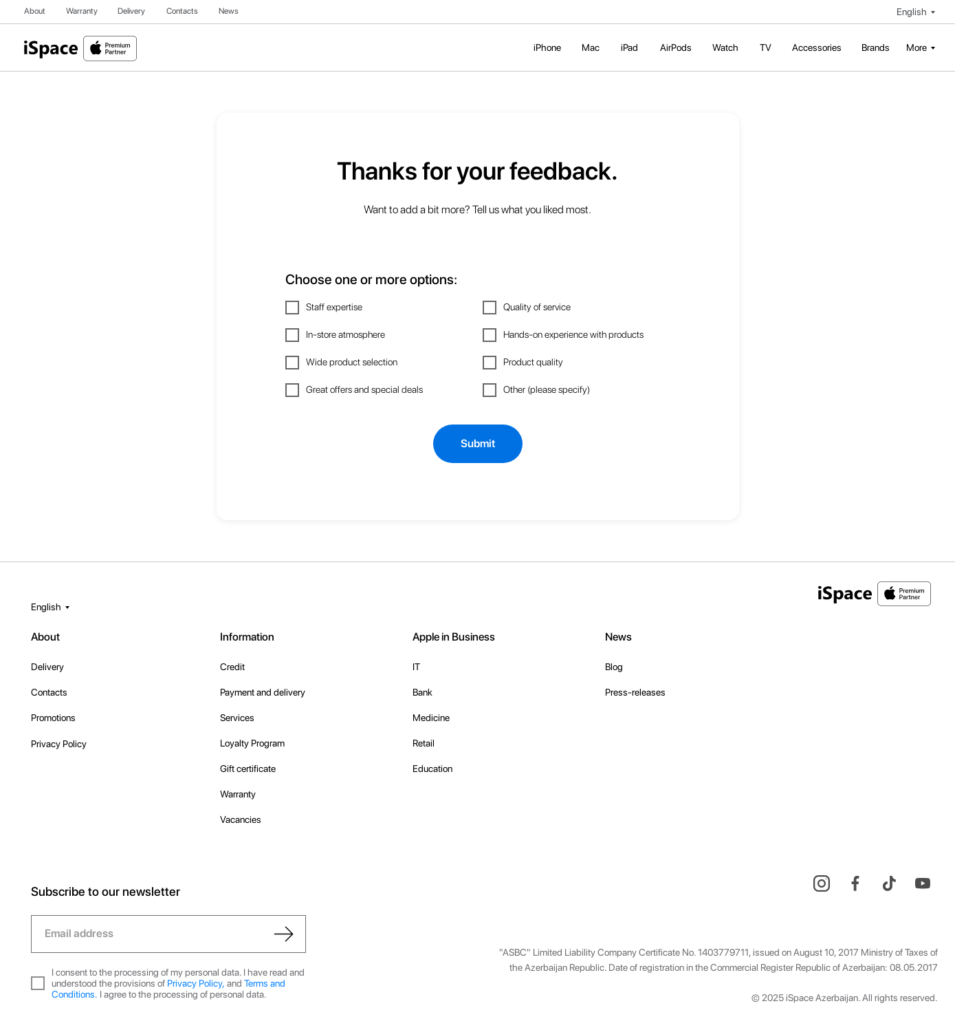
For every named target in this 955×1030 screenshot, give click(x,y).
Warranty (82, 11)
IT (416, 666)
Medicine (431, 717)
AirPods (676, 47)
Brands (875, 47)
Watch (725, 47)
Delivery (131, 11)
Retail (424, 743)
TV (765, 47)
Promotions (53, 717)
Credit (232, 666)
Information (247, 636)
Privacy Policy (59, 743)
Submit (478, 443)
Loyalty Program (252, 743)
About (34, 11)
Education (432, 768)
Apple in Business (454, 636)
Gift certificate (248, 768)
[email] (168, 934)
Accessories (817, 47)
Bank (422, 692)
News (229, 11)
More (916, 47)
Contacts (182, 11)
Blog (614, 666)
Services (237, 717)
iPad (629, 47)
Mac (591, 47)
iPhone (547, 47)
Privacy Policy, (196, 983)
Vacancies (240, 819)
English (912, 11)
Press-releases (635, 692)
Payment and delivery (262, 692)
